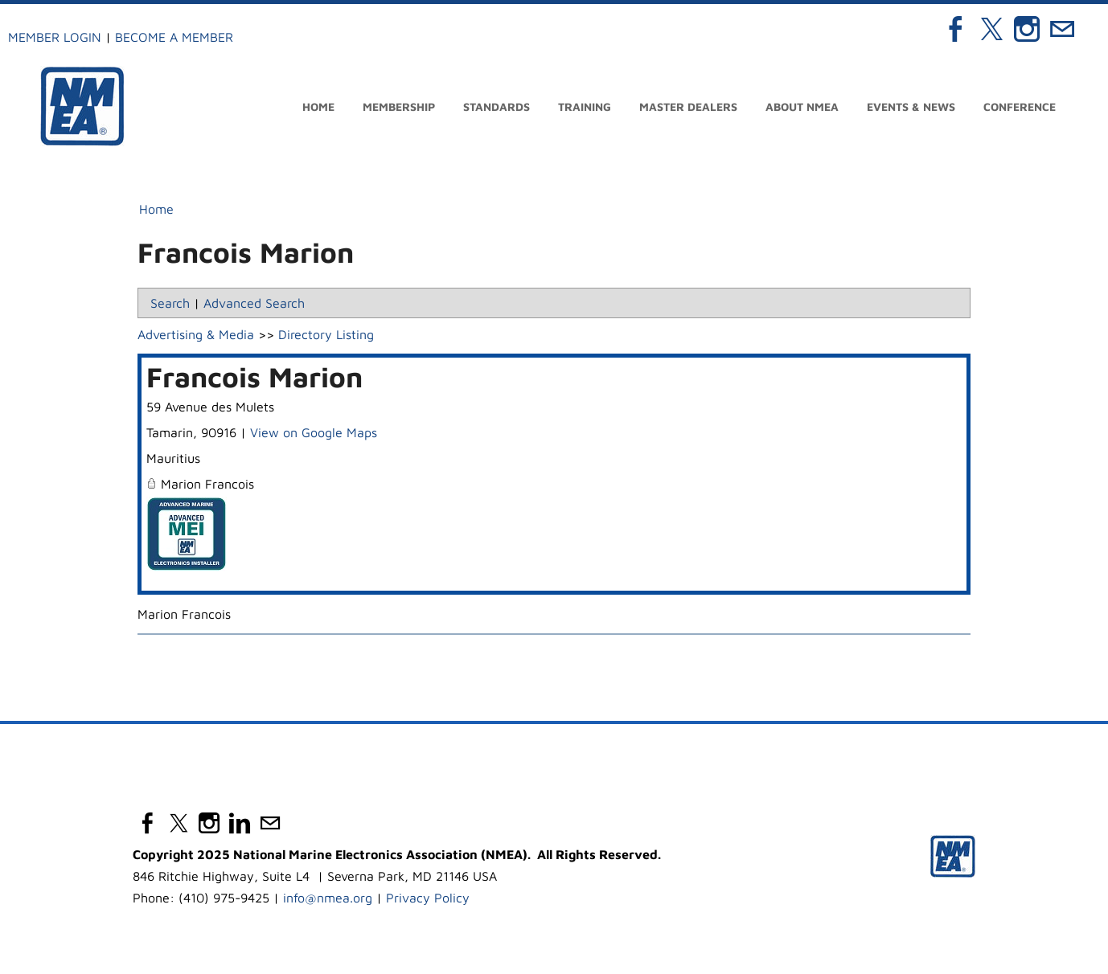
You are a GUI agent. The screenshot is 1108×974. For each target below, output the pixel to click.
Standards (496, 106)
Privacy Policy (428, 897)
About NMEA (802, 106)
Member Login (54, 37)
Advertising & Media (195, 334)
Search (170, 303)
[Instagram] (1027, 29)
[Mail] (1062, 29)
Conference (1019, 106)
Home (318, 106)
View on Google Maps (313, 432)
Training (584, 106)
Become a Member (174, 37)
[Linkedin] (239, 823)
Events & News (911, 106)
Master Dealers (688, 106)
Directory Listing (326, 334)
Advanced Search (254, 303)
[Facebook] (956, 29)
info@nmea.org (327, 897)
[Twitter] (991, 29)
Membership (399, 106)
